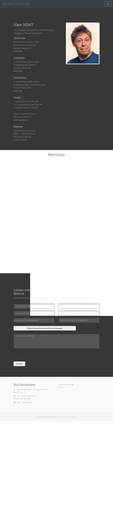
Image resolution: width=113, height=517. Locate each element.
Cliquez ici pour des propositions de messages (45, 328)
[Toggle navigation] (107, 3)
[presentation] (32, 355)
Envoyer (19, 364)
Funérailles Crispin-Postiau (16, 3)
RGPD (60, 387)
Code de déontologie (66, 384)
